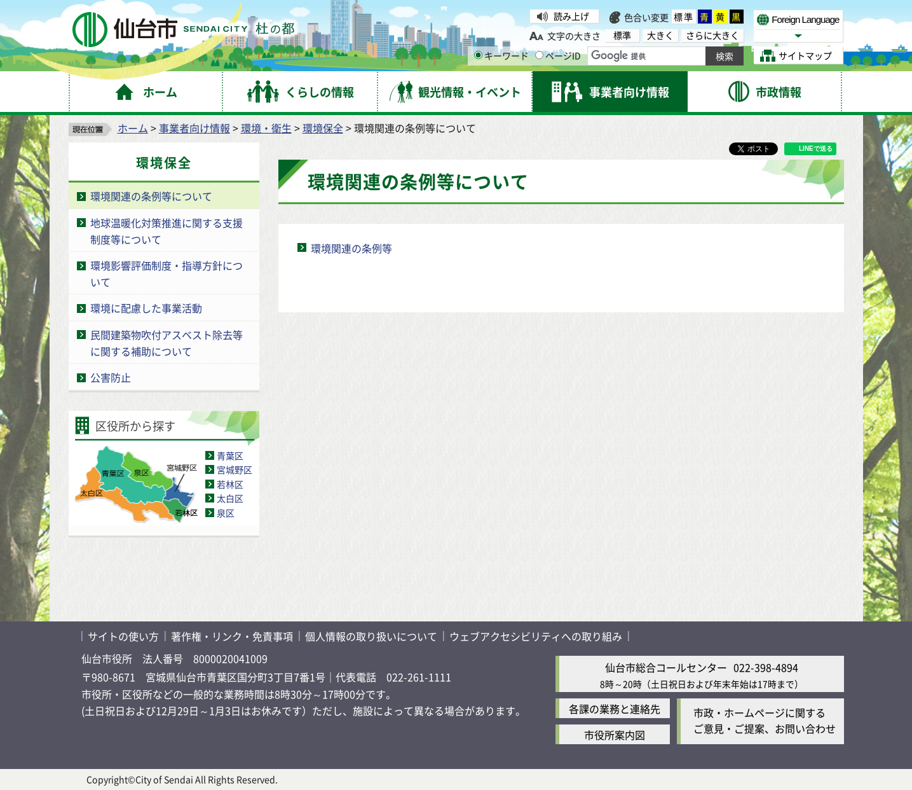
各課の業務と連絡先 (614, 708)
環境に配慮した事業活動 (146, 307)
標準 (684, 16)
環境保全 (323, 127)
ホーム (133, 127)
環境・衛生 (266, 127)
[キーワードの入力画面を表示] (478, 55)
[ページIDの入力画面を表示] (539, 55)
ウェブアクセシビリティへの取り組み (535, 636)
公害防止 (110, 377)
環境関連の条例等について (151, 196)
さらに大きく (712, 35)
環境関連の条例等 (351, 248)
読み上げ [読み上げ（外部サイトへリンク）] (571, 16)
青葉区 (230, 455)
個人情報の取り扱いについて (371, 636)
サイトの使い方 (123, 636)
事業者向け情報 (194, 127)
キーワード (501, 55)
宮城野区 (234, 469)
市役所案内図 (614, 734)
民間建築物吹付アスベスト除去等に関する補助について (166, 343)
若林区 (230, 484)
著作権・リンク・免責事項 (232, 636)
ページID (558, 55)
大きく (660, 35)
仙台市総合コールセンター (666, 667)
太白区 (230, 498)
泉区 (226, 512)
